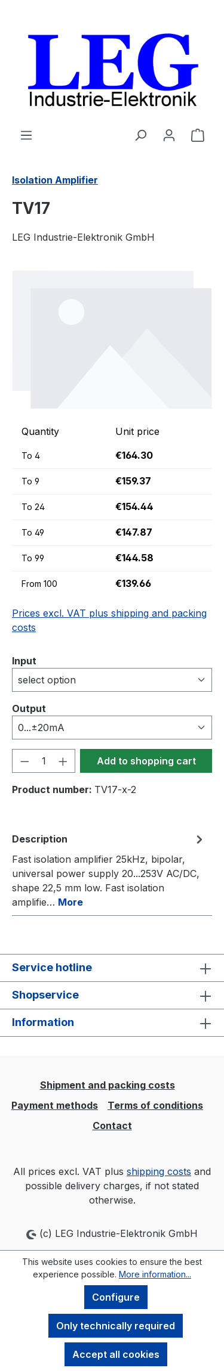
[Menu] (26, 135)
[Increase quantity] (63, 761)
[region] (112, 339)
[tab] (109, 870)
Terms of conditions (155, 1105)
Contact (112, 1125)
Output (29, 707)
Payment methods (54, 1105)
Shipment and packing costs (107, 1085)
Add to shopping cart (146, 761)
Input (24, 660)
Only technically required (115, 1326)
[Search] (140, 135)
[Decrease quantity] (24, 761)
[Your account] (169, 135)
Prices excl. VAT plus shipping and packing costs (109, 620)
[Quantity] (43, 761)
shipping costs (159, 1171)
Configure (116, 1297)
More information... (155, 1274)
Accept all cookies (115, 1354)
